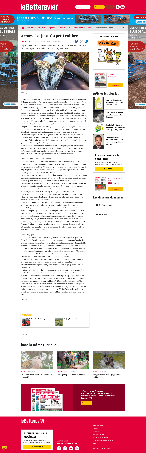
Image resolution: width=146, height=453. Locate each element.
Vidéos (90, 28)
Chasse (111, 28)
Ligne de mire (26, 41)
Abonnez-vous (99, 7)
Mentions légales (98, 434)
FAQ (94, 443)
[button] (4, 448)
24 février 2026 (114, 183)
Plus (124, 28)
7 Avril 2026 (112, 77)
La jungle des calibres (72, 319)
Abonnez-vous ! (98, 426)
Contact (95, 429)
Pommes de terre (101, 28)
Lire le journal (110, 7)
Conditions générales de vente (103, 440)
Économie (42, 28)
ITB (69, 28)
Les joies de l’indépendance (41, 319)
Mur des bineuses (79, 28)
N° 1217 (111, 74)
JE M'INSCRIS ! (109, 169)
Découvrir (115, 85)
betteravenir (104, 205)
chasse (24, 335)
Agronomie (52, 28)
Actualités (31, 28)
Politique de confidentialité (101, 437)
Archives (96, 431)
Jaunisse (101, 214)
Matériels (62, 28)
